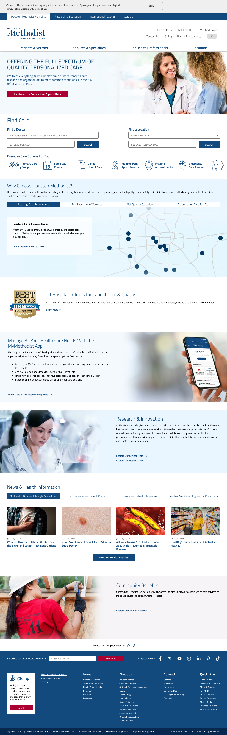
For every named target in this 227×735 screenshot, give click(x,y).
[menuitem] (28, 16)
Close (151, 6)
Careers (128, 16)
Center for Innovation (128, 713)
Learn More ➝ (53, 309)
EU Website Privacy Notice (90, 731)
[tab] (33, 204)
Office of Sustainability (129, 717)
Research (87, 694)
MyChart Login (208, 30)
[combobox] (53, 135)
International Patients (102, 16)
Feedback (168, 698)
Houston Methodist (127, 679)
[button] (222, 165)
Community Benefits (128, 683)
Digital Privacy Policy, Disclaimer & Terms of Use (27, 731)
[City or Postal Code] (162, 144)
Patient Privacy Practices (63, 731)
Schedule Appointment (210, 683)
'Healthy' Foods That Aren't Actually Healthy (193, 543)
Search (88, 144)
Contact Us (169, 679)
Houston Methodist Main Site (28, 16)
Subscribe (111, 658)
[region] (113, 6)
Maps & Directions (208, 687)
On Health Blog (170, 690)
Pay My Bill (205, 690)
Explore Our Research (128, 460)
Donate (21, 708)
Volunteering (125, 694)
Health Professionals (92, 687)
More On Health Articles (113, 557)
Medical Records (207, 694)
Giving (122, 690)
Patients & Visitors (34, 48)
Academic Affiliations (128, 705)
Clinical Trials (206, 702)
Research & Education (68, 16)
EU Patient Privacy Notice (117, 731)
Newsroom (169, 687)
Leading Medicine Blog (174, 694)
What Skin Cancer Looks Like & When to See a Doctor (86, 543)
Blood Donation (126, 720)
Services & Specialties (89, 48)
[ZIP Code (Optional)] (41, 144)
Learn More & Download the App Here (28, 394)
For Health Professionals (149, 48)
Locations (200, 48)
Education (87, 690)
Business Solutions (208, 705)
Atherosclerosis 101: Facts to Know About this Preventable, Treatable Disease (137, 545)
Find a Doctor (165, 30)
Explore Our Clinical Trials (130, 456)
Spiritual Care (125, 698)
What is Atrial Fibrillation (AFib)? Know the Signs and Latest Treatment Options (31, 543)
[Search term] (212, 36)
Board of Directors (127, 702)
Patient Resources (208, 698)
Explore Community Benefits (131, 610)
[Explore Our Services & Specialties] (37, 94)
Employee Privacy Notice (143, 731)
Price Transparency (208, 709)
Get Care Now (186, 30)
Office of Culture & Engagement (133, 687)
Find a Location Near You (28, 246)
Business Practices (127, 709)
